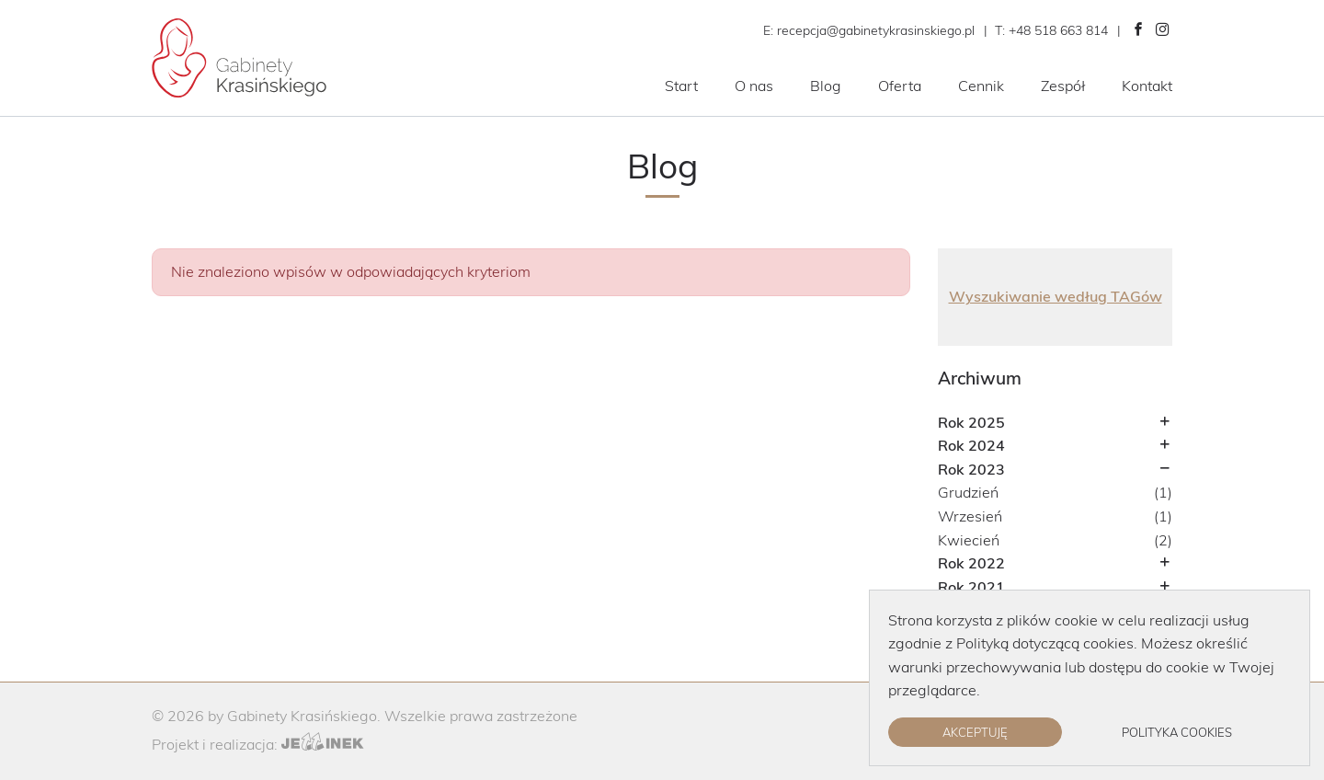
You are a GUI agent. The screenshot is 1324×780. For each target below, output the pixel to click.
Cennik (981, 85)
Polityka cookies (1177, 732)
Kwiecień (968, 540)
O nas (754, 85)
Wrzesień (970, 516)
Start (681, 85)
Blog (825, 85)
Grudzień (968, 492)
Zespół (1063, 85)
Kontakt (1147, 85)
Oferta (899, 85)
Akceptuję (975, 732)
